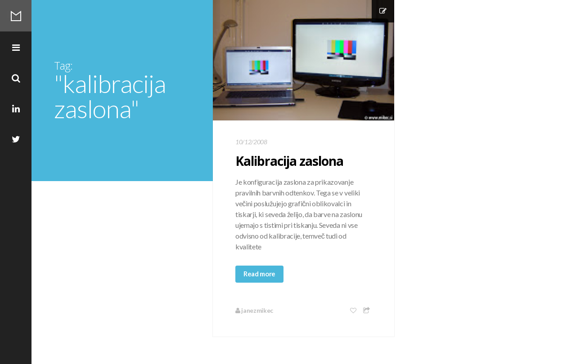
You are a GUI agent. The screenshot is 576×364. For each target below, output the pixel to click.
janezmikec (254, 310)
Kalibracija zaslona (289, 160)
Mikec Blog (16, 15)
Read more (259, 274)
